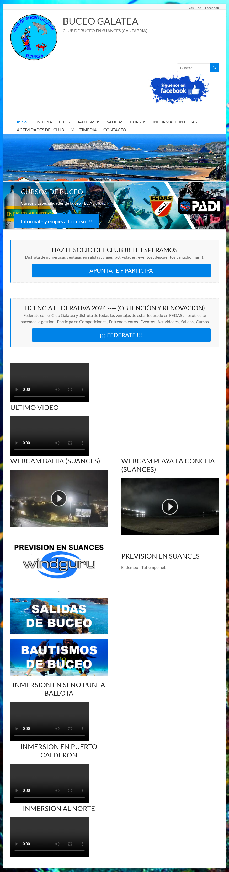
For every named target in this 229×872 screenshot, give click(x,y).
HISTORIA (42, 121)
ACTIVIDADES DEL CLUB (40, 129)
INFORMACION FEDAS (175, 121)
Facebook (212, 7)
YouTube (195, 7)
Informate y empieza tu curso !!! (57, 221)
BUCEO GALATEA (100, 21)
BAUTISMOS (88, 121)
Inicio (22, 121)
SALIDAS (115, 121)
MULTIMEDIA (84, 129)
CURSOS (138, 121)
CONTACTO (114, 129)
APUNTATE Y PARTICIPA (121, 270)
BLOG (64, 121)
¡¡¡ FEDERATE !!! (121, 334)
